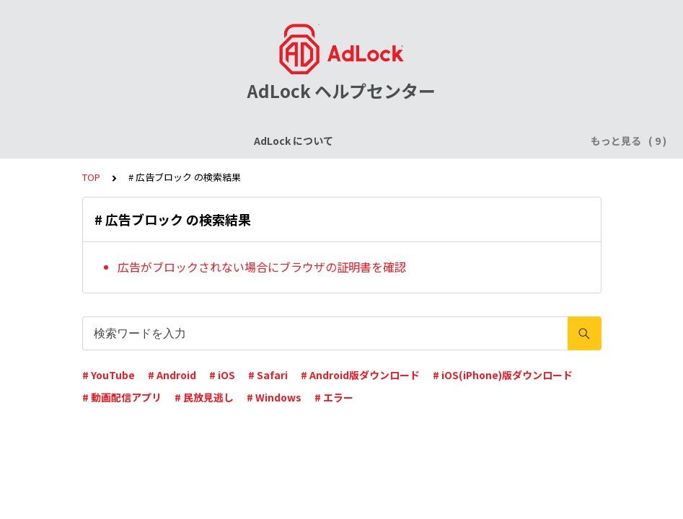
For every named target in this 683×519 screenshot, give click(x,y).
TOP (91, 177)
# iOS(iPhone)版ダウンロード (503, 375)
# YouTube (108, 375)
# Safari (268, 375)
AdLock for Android (484, 140)
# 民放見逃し (204, 397)
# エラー (333, 397)
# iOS (222, 375)
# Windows (274, 397)
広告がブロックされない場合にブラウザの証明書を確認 (262, 266)
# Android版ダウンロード (360, 375)
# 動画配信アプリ (122, 397)
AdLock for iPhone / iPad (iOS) (341, 140)
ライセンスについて (201, 140)
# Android (172, 375)
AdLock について (96, 140)
